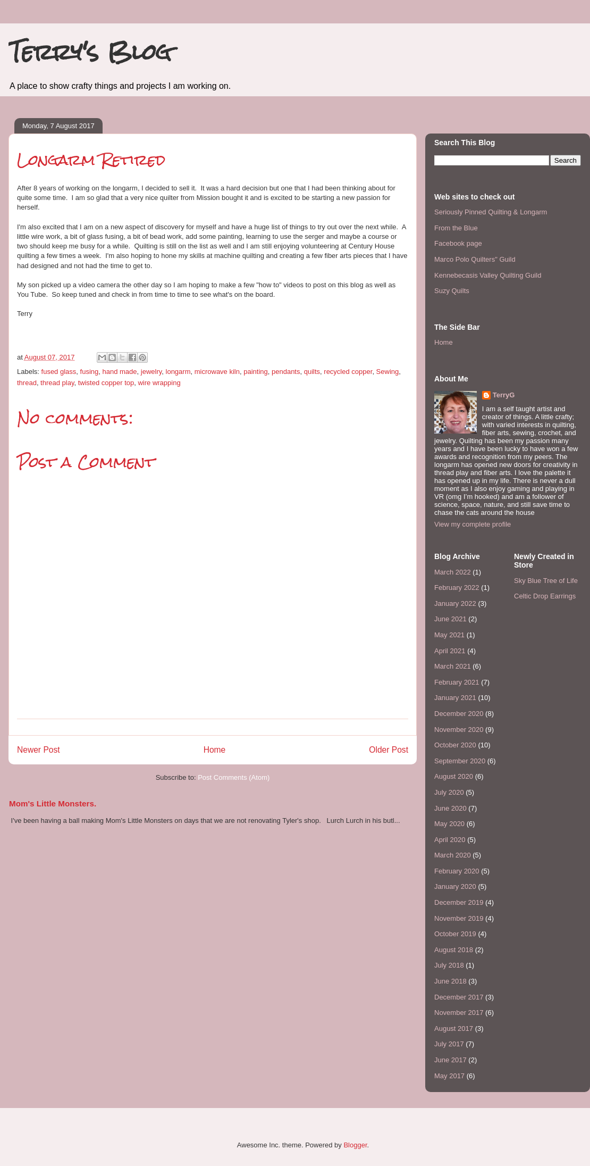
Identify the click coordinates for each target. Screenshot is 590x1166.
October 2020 (455, 745)
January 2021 (455, 698)
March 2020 (452, 855)
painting (255, 372)
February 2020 (456, 871)
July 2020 (449, 792)
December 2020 (459, 714)
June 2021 (450, 619)
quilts (312, 372)
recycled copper (348, 372)
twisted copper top (106, 383)
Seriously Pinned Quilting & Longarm (490, 212)
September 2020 (459, 761)
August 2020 (453, 776)
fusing (89, 372)
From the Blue (456, 228)
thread (27, 383)
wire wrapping (159, 383)
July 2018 (449, 965)
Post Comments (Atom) (233, 777)
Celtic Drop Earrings (545, 596)
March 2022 (452, 572)
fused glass (59, 372)
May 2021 (449, 635)
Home (215, 749)
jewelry (151, 372)
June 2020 (450, 808)
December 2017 (459, 997)
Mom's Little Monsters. (52, 803)
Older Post (388, 749)
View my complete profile (472, 524)
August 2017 (453, 1028)
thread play (57, 383)
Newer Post (38, 749)
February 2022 (456, 588)
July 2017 (449, 1044)
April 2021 (450, 651)
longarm (178, 372)
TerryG (504, 395)
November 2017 (459, 1013)
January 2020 (455, 886)
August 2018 (453, 950)
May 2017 (449, 1076)
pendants (286, 372)
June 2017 (450, 1060)
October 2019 (455, 934)
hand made (119, 372)
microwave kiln (217, 372)
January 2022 (455, 603)
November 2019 (459, 918)
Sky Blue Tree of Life (546, 581)
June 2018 (450, 981)
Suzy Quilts (451, 291)
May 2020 (449, 824)
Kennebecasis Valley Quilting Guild (487, 275)
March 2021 (452, 666)
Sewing (387, 372)
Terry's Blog (90, 52)
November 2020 (459, 730)
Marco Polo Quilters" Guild (475, 259)
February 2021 (456, 682)
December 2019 (459, 902)
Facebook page (458, 243)
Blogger (355, 1145)
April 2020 (450, 840)
